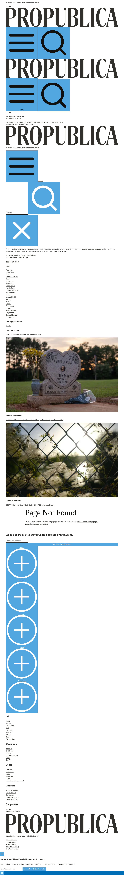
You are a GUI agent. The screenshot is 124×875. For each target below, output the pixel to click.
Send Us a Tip (11, 793)
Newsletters (14, 125)
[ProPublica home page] (62, 823)
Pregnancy (10, 306)
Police (8, 301)
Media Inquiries (11, 800)
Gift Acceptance (12, 849)
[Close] (2, 854)
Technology (10, 317)
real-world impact (12, 251)
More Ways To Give (13, 811)
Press (16, 257)
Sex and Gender (12, 315)
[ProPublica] (62, 17)
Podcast (22, 125)
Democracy (10, 281)
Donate (8, 7)
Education (9, 283)
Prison (8, 308)
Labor (8, 295)
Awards (8, 732)
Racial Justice (11, 311)
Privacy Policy (11, 844)
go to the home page (40, 524)
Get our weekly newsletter (62, 544)
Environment (10, 286)
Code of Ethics (11, 840)
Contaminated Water (55, 122)
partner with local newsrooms (92, 249)
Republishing (11, 842)
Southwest (10, 776)
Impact (15, 255)
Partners (33, 255)
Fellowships (10, 739)
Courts (8, 275)
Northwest (10, 772)
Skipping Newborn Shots (39, 122)
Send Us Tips (23, 257)
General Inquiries (12, 791)
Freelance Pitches (12, 797)
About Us (9, 255)
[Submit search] (44, 198)
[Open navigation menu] (22, 43)
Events (8, 735)
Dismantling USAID (23, 122)
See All (8, 266)
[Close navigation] (22, 230)
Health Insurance (12, 290)
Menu (22, 95)
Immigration (10, 293)
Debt (8, 279)
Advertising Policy (12, 847)
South (8, 774)
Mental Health (11, 297)
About (8, 125)
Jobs (7, 737)
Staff (28, 255)
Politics (8, 304)
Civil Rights (10, 272)
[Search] (54, 43)
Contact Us (10, 257)
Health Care (10, 288)
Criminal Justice (12, 277)
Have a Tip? (30, 125)
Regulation (10, 313)
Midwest (9, 770)
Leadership (22, 255)
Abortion (9, 270)
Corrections (10, 795)
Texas (8, 779)
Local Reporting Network (15, 781)
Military (8, 299)
